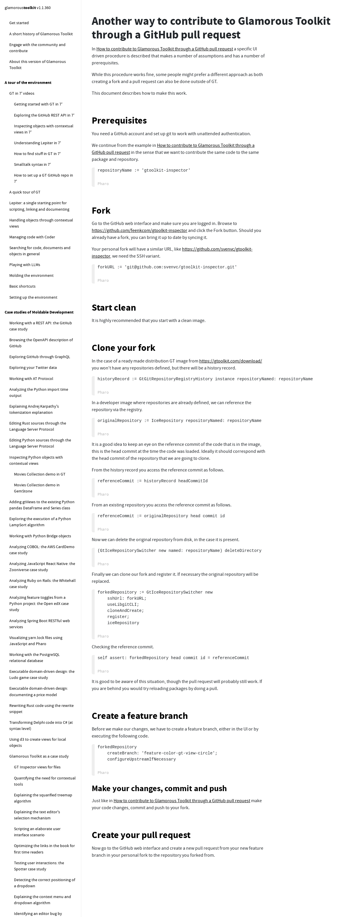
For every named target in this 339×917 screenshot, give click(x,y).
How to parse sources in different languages (42, 362)
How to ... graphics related (31, 149)
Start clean (114, 307)
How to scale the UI (30, 209)
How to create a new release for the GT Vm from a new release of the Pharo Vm (44, 834)
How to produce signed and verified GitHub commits (44, 125)
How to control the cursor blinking (44, 188)
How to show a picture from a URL (43, 259)
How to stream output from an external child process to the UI (41, 486)
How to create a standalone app (41, 248)
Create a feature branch (140, 716)
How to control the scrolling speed (44, 304)
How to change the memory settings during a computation (40, 615)
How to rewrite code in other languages (38, 396)
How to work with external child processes (41, 469)
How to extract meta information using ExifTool (42, 502)
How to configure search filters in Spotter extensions (37, 598)
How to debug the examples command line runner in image (40, 854)
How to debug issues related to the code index (44, 740)
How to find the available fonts (40, 177)
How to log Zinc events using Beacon (41, 533)
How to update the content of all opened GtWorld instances (42, 666)
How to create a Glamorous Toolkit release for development (47, 814)
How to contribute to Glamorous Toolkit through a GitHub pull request (42, 81)
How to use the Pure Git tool (38, 138)
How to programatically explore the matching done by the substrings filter (45, 891)
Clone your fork (124, 348)
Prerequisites (119, 120)
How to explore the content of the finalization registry (43, 581)
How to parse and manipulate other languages (40, 345)
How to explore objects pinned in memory (37, 547)
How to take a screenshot (36, 220)
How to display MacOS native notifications (39, 520)
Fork (101, 210)
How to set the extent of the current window (45, 234)
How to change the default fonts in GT (44, 163)
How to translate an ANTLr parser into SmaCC (43, 379)
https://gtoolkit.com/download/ (230, 361)
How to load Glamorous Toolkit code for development (46, 797)
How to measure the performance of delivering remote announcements (43, 703)
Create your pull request (141, 835)
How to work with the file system (37, 410)
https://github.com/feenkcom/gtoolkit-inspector (139, 230)
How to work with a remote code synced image (37, 441)
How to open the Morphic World (41, 331)
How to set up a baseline (40, 26)
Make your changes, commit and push (159, 788)
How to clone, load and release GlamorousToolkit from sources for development (44, 760)
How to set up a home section (40, 47)
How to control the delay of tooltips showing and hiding (45, 317)
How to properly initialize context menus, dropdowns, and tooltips (43, 273)
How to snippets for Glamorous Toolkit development (36, 649)
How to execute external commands (40, 455)
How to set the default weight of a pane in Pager (43, 290)
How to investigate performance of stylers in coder (44, 871)
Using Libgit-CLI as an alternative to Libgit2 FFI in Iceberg (44, 61)
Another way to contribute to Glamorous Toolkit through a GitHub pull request (39, 105)
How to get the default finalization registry (38, 564)
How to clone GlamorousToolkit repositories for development (46, 780)
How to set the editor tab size (39, 199)
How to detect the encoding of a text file (41, 424)
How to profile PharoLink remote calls (42, 723)
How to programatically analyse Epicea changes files (37, 632)
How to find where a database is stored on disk (41, 683)
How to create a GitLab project (45, 37)
